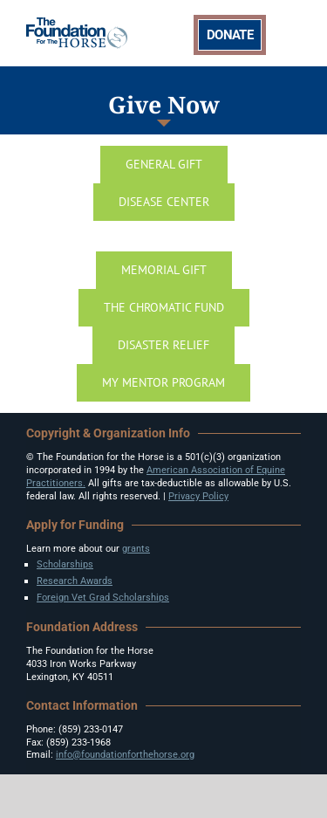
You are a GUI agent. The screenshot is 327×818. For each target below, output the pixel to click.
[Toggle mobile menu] (292, 32)
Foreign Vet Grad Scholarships (103, 597)
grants (136, 548)
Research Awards (74, 581)
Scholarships (65, 564)
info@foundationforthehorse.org (125, 754)
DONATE (230, 35)
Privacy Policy (198, 496)
